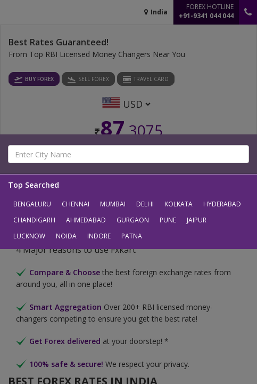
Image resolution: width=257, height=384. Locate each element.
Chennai (75, 204)
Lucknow (29, 236)
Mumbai (113, 204)
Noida (66, 236)
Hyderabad (222, 204)
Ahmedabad (86, 220)
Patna (131, 236)
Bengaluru (32, 204)
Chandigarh (34, 220)
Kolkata (178, 204)
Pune (168, 220)
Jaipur (196, 220)
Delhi (145, 204)
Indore (99, 236)
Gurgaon (133, 220)
